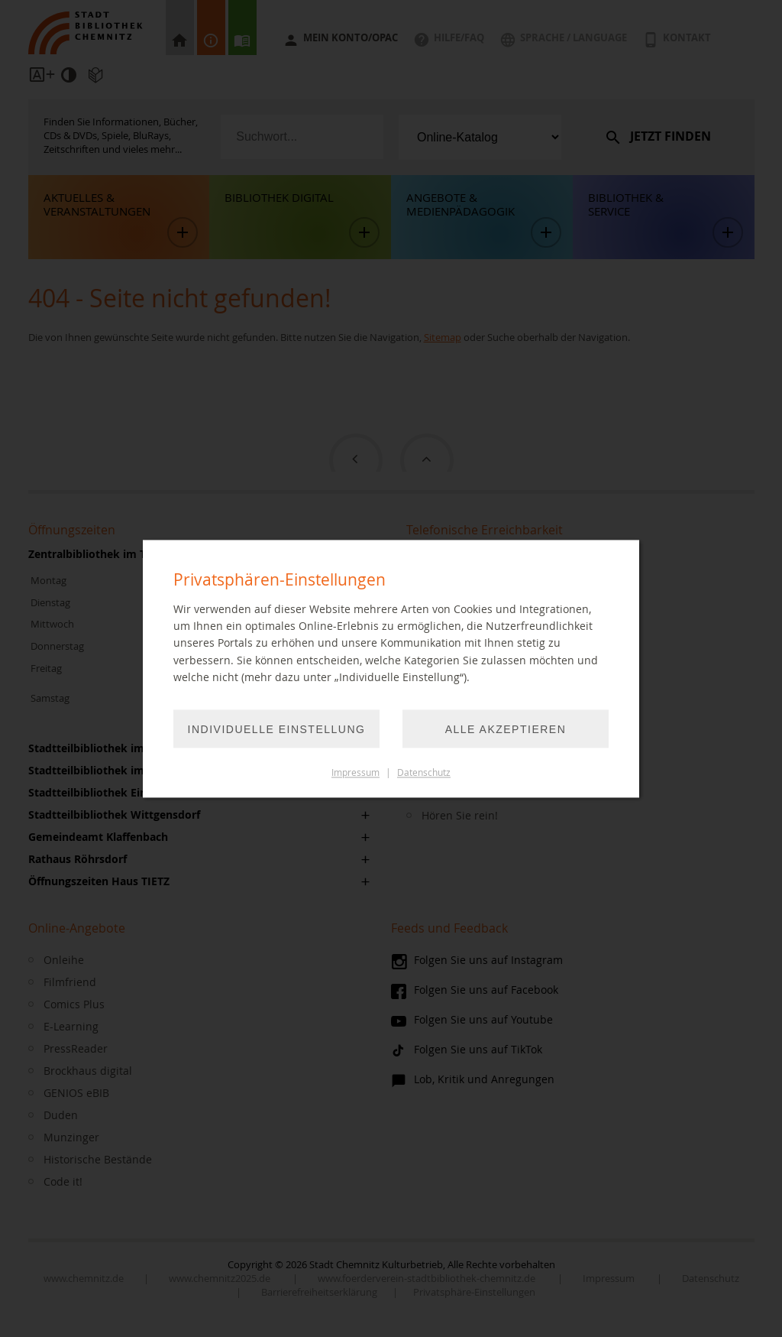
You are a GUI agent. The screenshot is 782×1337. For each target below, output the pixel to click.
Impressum (355, 772)
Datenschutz (424, 772)
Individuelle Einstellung (277, 729)
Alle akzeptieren (506, 729)
